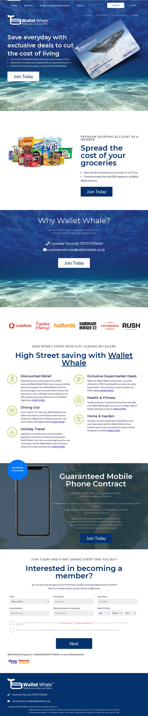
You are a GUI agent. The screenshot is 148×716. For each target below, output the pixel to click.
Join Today (23, 76)
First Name (58, 597)
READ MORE (38, 400)
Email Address (16, 608)
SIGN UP (115, 5)
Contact (88, 15)
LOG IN (132, 5)
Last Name (102, 597)
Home (14, 5)
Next (74, 643)
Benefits (28, 5)
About (80, 5)
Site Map (135, 15)
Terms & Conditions (119, 15)
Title (11, 597)
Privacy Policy (101, 15)
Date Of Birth (103, 608)
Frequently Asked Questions (55, 5)
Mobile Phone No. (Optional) (66, 608)
